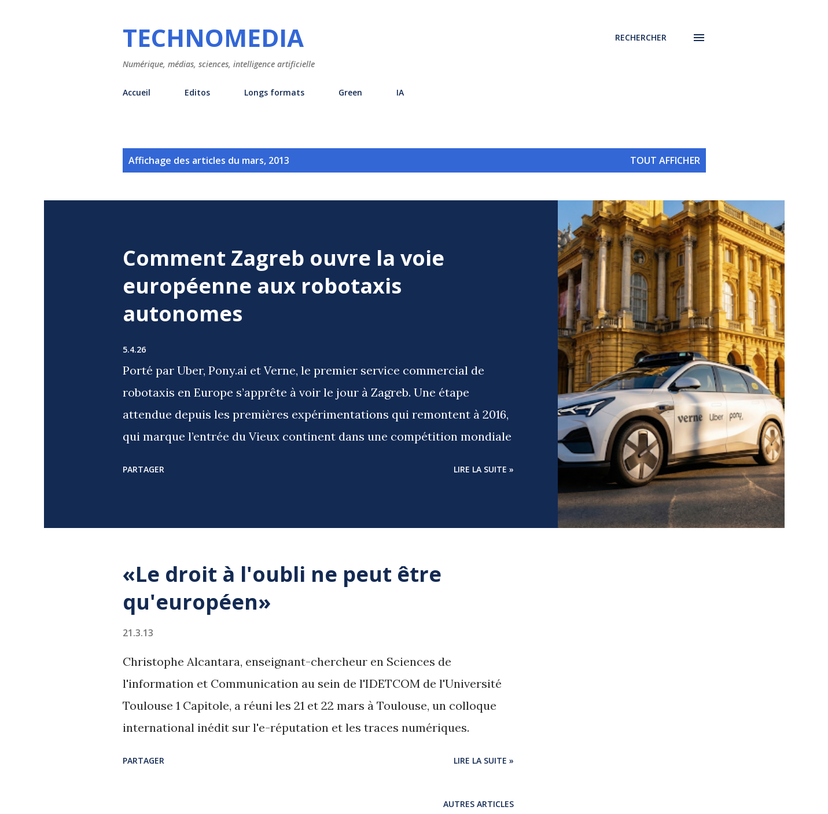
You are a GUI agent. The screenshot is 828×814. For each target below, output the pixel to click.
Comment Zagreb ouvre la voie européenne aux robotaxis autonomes (283, 286)
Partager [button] (143, 469)
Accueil (136, 92)
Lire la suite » (484, 469)
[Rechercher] (641, 37)
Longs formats (274, 92)
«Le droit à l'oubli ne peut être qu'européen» (282, 588)
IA (400, 92)
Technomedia (213, 37)
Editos (197, 92)
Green (350, 92)
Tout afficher (665, 160)
